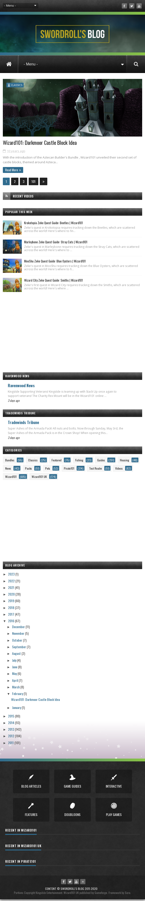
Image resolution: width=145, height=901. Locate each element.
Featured (57, 461)
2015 (11, 717)
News (8, 470)
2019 (11, 602)
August (17, 654)
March (16, 688)
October (17, 641)
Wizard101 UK (39, 478)
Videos (119, 470)
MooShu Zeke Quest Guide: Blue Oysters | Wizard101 (55, 262)
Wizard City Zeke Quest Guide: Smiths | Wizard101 (53, 281)
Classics (16, 85)
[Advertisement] (72, 331)
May (15, 675)
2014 (11, 723)
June (15, 668)
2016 (11, 622)
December (19, 628)
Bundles (9, 461)
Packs (28, 470)
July (14, 661)
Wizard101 (11, 478)
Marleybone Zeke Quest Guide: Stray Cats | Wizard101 (55, 243)
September (19, 648)
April (15, 681)
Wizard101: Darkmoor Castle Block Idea (42, 144)
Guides (101, 461)
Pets (47, 470)
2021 (11, 588)
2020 (11, 595)
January (17, 709)
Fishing (79, 461)
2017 (11, 615)
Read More (11, 171)
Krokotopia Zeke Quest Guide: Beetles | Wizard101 (53, 224)
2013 (11, 730)
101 (33, 182)
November (18, 634)
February (18, 694)
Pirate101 (69, 470)
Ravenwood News (21, 387)
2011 (11, 744)
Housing (124, 461)
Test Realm (95, 470)
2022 (11, 582)
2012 (11, 737)
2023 (11, 575)
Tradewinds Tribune (23, 424)
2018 (11, 608)
